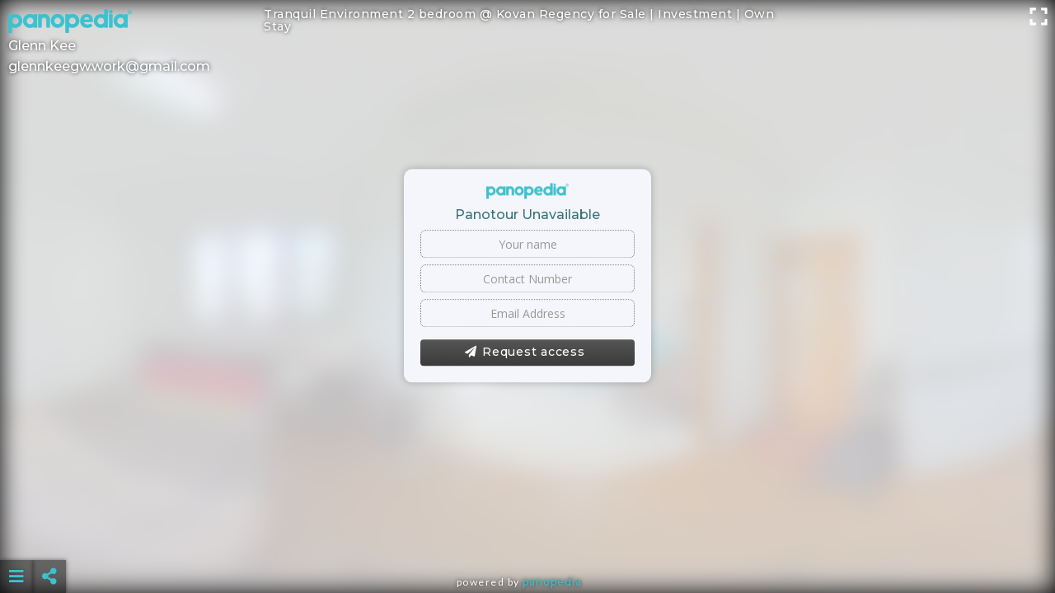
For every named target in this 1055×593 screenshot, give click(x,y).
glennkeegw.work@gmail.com (109, 66)
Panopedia (552, 582)
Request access (524, 352)
